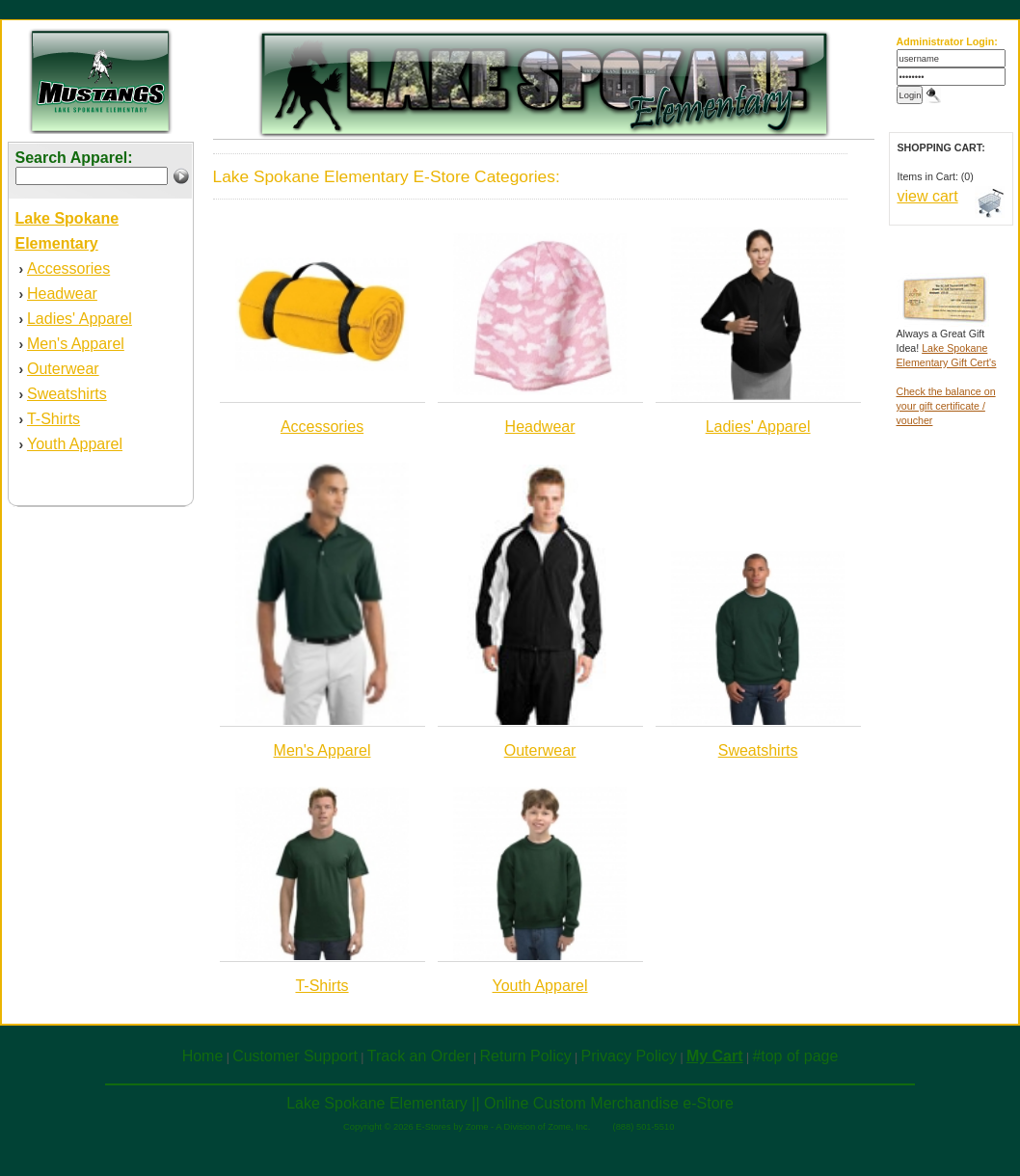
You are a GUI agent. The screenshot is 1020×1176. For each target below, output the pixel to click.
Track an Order (418, 1056)
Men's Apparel (75, 343)
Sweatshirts (67, 394)
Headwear (62, 293)
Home (203, 1056)
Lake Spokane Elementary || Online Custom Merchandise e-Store (510, 1103)
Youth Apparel (74, 444)
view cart (928, 196)
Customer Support (295, 1056)
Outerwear (63, 369)
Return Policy (526, 1056)
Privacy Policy (629, 1056)
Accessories (68, 268)
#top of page (795, 1056)
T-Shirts (53, 419)
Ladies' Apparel (79, 318)
